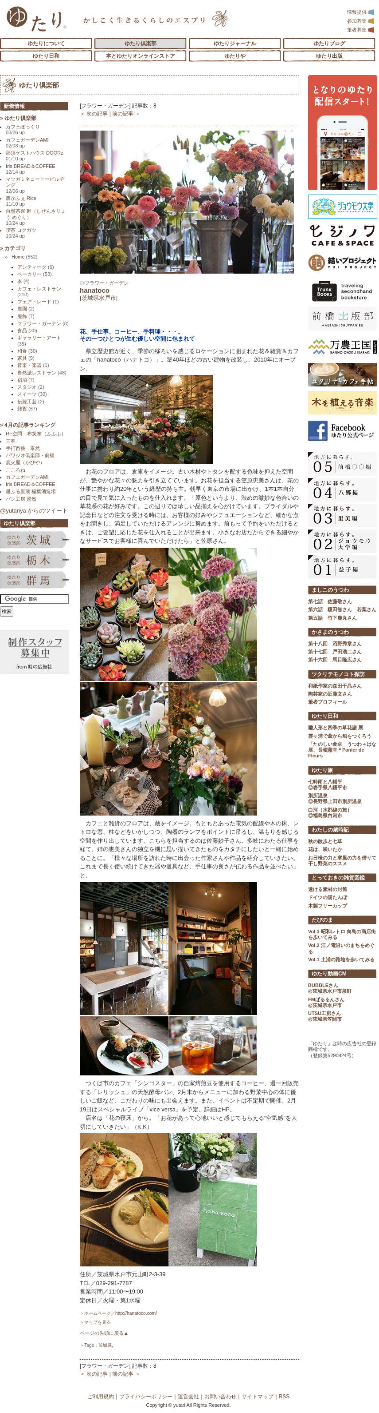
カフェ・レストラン (39, 291)
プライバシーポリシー (145, 1396)
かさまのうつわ (330, 632)
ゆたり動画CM (329, 974)
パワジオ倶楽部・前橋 (30, 455)
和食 (27, 351)
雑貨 (27, 408)
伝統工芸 (30, 401)
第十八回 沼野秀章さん (335, 643)
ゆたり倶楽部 (140, 43)
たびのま (322, 920)
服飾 (26, 316)
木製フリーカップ (327, 905)
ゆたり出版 (329, 56)
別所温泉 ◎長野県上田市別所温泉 (335, 798)
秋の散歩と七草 (325, 841)
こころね (15, 470)
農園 (26, 308)
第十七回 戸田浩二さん (335, 651)
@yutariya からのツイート (34, 510)
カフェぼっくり (23, 129)
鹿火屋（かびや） (25, 462)
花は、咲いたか (325, 849)
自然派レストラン (41, 372)
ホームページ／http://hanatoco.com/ (120, 1313)
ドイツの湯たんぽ (327, 897)
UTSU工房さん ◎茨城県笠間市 (325, 1016)
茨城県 (105, 1345)
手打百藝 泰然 (23, 448)
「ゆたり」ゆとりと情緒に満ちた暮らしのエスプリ (36, 18)
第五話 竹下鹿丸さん (332, 618)
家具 (26, 358)
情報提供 (361, 12)
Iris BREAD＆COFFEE (30, 169)
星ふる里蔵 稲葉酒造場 (31, 491)
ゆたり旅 (322, 770)
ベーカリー (34, 274)
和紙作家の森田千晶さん (335, 686)
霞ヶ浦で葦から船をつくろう (339, 736)
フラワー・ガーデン (43, 323)
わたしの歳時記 (330, 830)
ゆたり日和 (46, 56)
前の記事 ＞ (126, 114)
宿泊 (26, 379)
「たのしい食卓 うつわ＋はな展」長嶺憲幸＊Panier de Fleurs (342, 750)
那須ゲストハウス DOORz (34, 155)
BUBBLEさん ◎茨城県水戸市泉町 (330, 988)
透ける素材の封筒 (327, 889)
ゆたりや (235, 56)
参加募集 (361, 21)
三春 (11, 441)
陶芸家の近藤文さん (330, 694)
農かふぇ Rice (21, 201)
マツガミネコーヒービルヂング (35, 185)
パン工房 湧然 (21, 499)
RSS (284, 1396)
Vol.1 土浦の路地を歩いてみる (341, 959)
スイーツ (32, 394)
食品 (27, 330)
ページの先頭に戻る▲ (104, 1333)
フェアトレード (38, 301)
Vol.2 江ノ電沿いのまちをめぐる (341, 948)
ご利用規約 (100, 1396)
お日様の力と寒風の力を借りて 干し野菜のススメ (342, 860)
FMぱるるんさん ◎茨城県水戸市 (326, 1002)
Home (24, 256)
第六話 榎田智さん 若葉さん (342, 609)
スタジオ (30, 387)
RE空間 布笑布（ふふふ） (36, 433)
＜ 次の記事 (94, 114)
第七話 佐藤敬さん (330, 601)
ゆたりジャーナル (235, 43)
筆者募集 (361, 29)
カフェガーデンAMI (27, 142)
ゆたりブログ (329, 43)
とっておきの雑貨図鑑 (338, 878)
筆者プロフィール (327, 702)
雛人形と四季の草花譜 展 (335, 727)
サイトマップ (258, 1396)
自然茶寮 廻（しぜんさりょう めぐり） (36, 217)
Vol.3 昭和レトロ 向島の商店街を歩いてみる (342, 934)
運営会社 (188, 1396)
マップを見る (97, 1322)
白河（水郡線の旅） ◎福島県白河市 (330, 812)
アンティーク (35, 267)
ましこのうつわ (330, 590)
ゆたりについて (46, 43)
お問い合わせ (220, 1396)
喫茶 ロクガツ (21, 233)
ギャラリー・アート (39, 340)
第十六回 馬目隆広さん (335, 659)
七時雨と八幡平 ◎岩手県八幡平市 (327, 784)
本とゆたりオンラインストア (140, 56)
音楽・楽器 (33, 365)
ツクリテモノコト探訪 (338, 674)
